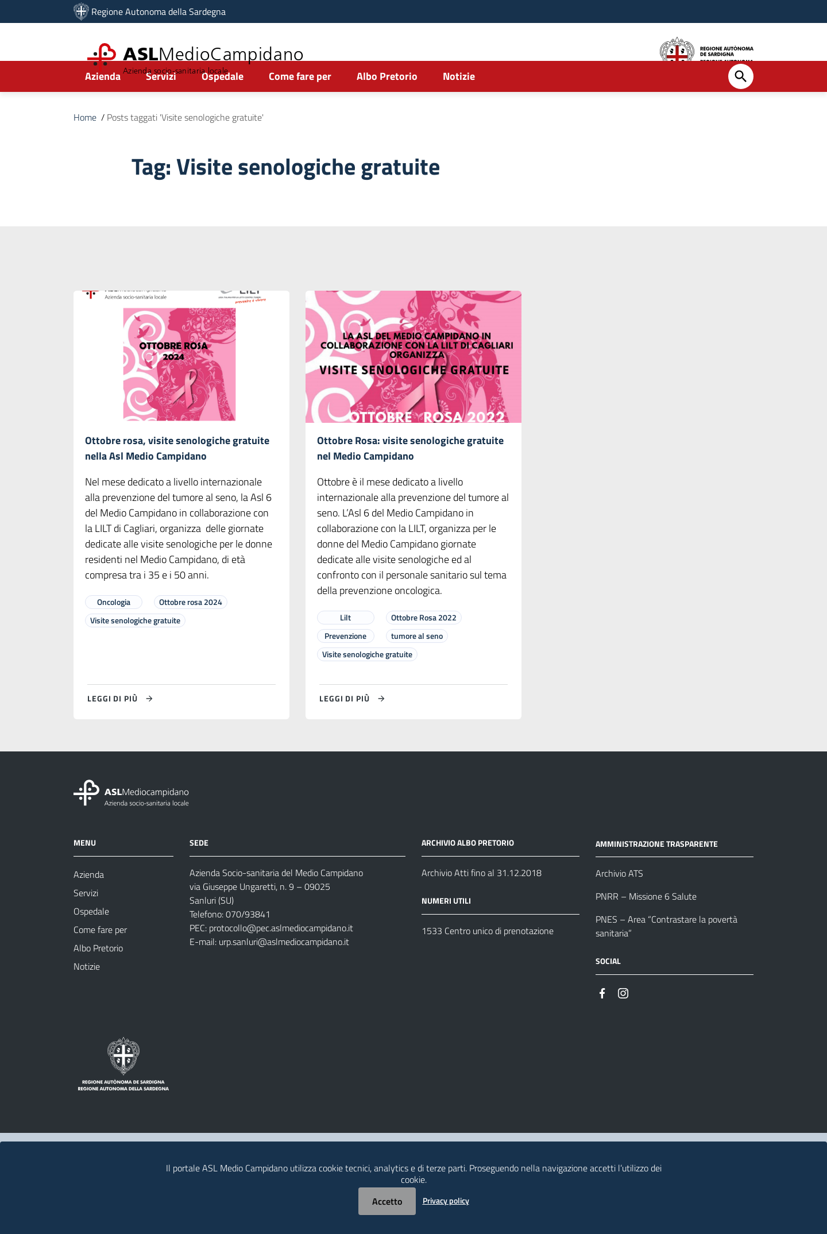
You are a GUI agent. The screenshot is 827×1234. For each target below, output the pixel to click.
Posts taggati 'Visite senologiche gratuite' (185, 148)
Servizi (161, 107)
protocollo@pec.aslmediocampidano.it (281, 960)
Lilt (345, 650)
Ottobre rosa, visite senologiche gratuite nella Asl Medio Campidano (177, 480)
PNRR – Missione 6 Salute (646, 929)
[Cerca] (740, 107)
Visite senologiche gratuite (135, 653)
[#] (602, 1025)
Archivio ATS (619, 906)
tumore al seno (417, 668)
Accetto (387, 1201)
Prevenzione (345, 668)
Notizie (459, 107)
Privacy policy (446, 1200)
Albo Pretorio (387, 107)
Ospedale (223, 107)
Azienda (103, 107)
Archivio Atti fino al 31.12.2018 (482, 905)
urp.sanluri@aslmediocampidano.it (284, 974)
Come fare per (300, 107)
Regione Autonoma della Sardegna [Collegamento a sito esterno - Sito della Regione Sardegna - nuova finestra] (158, 11)
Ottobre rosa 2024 (190, 634)
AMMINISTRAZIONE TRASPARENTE (657, 876)
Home (85, 148)
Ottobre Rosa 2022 (424, 650)
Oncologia (113, 634)
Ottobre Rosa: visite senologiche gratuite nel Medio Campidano (410, 480)
